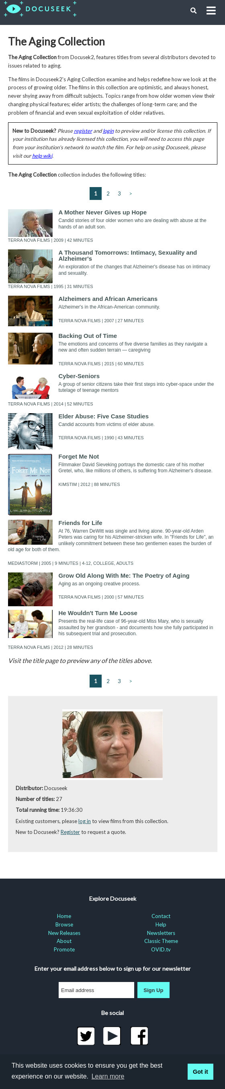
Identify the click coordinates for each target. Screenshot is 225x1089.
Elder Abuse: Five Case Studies (104, 416)
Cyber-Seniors (79, 376)
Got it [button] (200, 1071)
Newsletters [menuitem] (161, 933)
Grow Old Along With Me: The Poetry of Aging (124, 575)
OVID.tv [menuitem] (161, 949)
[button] (193, 11)
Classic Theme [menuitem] (161, 941)
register (83, 131)
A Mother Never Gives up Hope (103, 212)
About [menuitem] (64, 941)
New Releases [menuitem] (64, 933)
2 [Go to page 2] (108, 193)
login (108, 131)
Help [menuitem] (160, 924)
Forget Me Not (79, 456)
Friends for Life (80, 522)
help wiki (42, 155)
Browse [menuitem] (64, 924)
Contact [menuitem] (160, 916)
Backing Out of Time (88, 335)
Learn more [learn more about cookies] (108, 1076)
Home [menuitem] (64, 916)
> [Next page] (130, 193)
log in (84, 821)
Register (70, 832)
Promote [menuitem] (64, 949)
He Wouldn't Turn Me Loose (98, 612)
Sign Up (153, 990)
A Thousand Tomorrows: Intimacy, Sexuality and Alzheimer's (128, 255)
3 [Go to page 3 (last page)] (119, 193)
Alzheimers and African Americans (108, 298)
